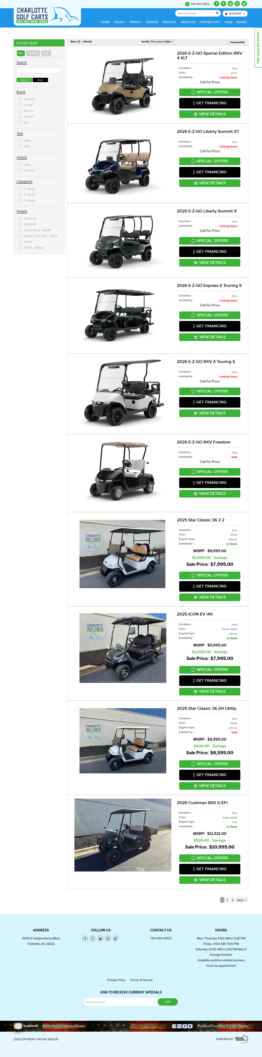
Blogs (242, 22)
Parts (136, 22)
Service (152, 22)
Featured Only (236, 42)
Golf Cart (26, 170)
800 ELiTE (27, 218)
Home (105, 22)
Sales (120, 22)
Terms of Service (141, 980)
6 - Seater (26, 200)
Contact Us (210, 22)
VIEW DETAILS (210, 114)
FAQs (228, 22)
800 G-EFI (27, 224)
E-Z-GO (25, 105)
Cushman (26, 99)
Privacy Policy (116, 980)
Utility (24, 165)
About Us (187, 22)
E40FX (25, 242)
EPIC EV (26, 111)
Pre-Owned (33, 53)
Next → (242, 900)
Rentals (169, 22)
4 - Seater (26, 194)
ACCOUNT (235, 13)
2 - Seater (26, 189)
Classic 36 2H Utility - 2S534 (38, 236)
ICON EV (26, 117)
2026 (24, 141)
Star (23, 122)
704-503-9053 (161, 938)
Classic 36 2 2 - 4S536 (34, 230)
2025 (24, 146)
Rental (46, 53)
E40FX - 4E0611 (30, 248)
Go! (217, 13)
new (21, 53)
